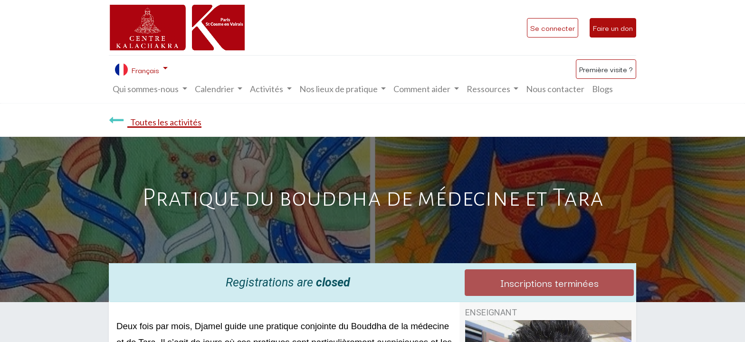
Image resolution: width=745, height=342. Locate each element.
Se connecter (552, 27)
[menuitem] (555, 89)
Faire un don (613, 27)
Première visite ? (606, 69)
